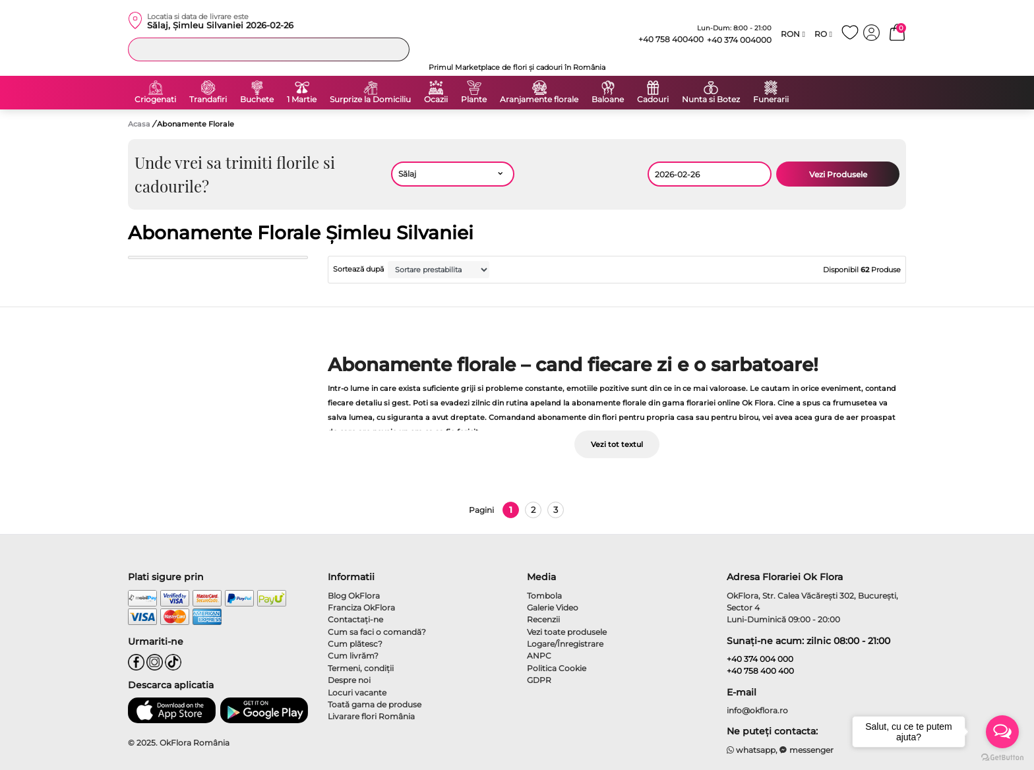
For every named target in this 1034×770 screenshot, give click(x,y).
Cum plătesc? (355, 644)
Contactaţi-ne (355, 619)
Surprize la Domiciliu (370, 99)
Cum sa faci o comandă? (377, 632)
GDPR (539, 680)
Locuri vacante (357, 692)
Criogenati (155, 99)
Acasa (139, 124)
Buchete (257, 99)
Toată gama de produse (374, 704)
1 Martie (302, 99)
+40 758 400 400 (760, 671)
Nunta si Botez (711, 99)
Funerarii (771, 99)
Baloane (608, 99)
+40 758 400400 (665, 39)
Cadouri (653, 99)
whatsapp (751, 750)
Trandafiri (208, 99)
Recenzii (543, 619)
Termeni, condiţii (361, 668)
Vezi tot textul (617, 444)
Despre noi (349, 680)
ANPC (539, 656)
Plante (474, 99)
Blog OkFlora (354, 596)
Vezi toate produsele (567, 632)
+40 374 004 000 (760, 659)
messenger (806, 750)
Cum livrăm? (353, 656)
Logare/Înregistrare (565, 644)
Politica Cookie (556, 668)
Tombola (544, 596)
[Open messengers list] (1002, 731)
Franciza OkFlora (361, 607)
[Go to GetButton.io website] (1002, 757)
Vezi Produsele (838, 174)
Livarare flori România (371, 716)
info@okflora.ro (757, 710)
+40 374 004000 (739, 40)
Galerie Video (552, 607)
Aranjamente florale (539, 99)
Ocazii (436, 99)
